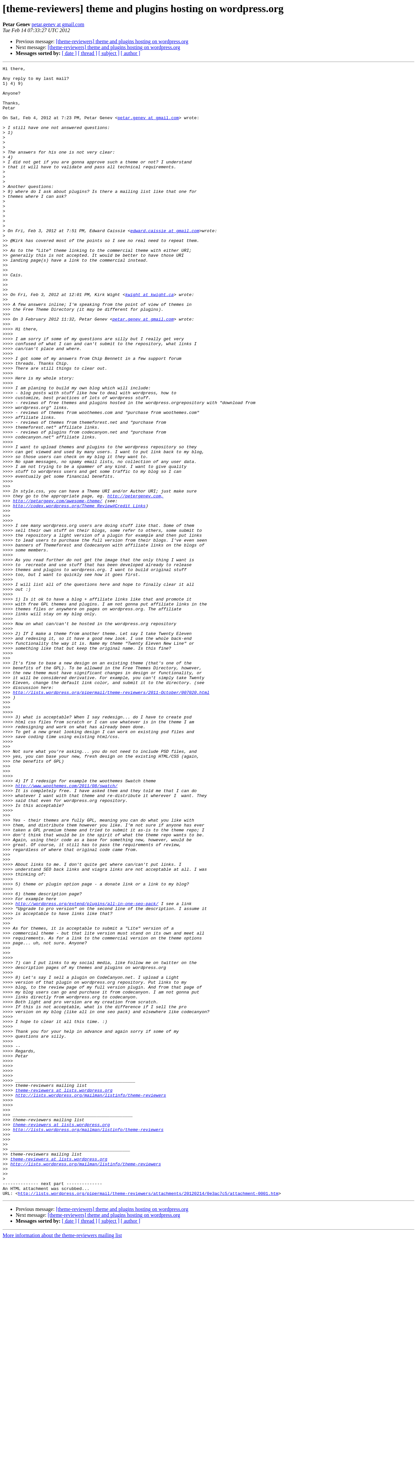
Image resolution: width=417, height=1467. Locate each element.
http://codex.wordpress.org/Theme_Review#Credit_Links (79, 594)
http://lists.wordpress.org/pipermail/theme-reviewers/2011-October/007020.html (111, 818)
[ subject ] (109, 53)
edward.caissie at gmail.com (164, 264)
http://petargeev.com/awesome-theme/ (57, 588)
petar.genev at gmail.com (58, 24)
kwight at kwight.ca (149, 341)
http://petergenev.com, (135, 582)
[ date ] (69, 53)
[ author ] (130, 53)
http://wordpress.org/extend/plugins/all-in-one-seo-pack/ (86, 1071)
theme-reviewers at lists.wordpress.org (63, 1295)
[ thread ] (87, 53)
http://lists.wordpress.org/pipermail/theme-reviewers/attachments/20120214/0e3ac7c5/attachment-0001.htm (148, 1419)
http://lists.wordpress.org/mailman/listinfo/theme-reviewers (90, 1301)
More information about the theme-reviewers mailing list (62, 1461)
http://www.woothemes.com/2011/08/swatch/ (66, 930)
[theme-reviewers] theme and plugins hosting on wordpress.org (122, 41)
